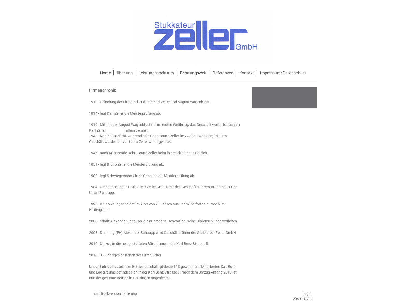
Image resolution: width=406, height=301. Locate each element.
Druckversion (108, 293)
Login (307, 293)
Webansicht (302, 298)
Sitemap (130, 293)
